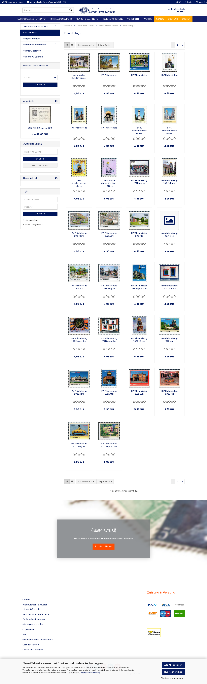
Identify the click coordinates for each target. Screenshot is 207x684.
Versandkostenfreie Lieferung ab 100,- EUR (46, 2)
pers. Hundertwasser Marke (139, 130)
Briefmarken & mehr (61, 18)
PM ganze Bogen (31, 38)
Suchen (186, 18)
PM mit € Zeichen (32, 50)
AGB (24, 634)
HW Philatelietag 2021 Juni (169, 235)
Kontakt (26, 599)
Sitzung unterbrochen (33, 624)
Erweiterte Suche (40, 165)
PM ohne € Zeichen (33, 56)
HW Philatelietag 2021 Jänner (139, 182)
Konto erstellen (30, 220)
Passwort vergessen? (33, 224)
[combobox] (86, 45)
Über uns (173, 18)
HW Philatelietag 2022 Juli (169, 392)
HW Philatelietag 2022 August (79, 445)
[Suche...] (71, 10)
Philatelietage (30, 32)
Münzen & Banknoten (87, 18)
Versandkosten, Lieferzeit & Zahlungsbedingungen (35, 616)
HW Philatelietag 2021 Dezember (109, 340)
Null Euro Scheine (113, 18)
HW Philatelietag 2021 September (139, 287)
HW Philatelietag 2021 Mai (139, 234)
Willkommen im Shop (12, 2)
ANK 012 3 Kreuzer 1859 (39, 128)
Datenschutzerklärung (90, 672)
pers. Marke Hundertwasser (79, 76)
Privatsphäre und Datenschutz (37, 639)
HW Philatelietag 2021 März (79, 234)
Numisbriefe (133, 18)
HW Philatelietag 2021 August (109, 287)
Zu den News (103, 546)
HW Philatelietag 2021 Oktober (169, 287)
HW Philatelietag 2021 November (79, 340)
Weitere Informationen (172, 678)
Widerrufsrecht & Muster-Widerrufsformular (35, 607)
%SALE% (160, 18)
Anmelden (40, 84)
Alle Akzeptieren (173, 665)
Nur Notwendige (173, 671)
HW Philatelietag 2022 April (79, 392)
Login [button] (188, 2)
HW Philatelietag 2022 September (109, 445)
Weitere (148, 18)
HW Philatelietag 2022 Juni (139, 392)
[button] (178, 2)
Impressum (28, 629)
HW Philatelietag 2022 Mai (109, 392)
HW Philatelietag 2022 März (169, 340)
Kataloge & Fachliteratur (31, 18)
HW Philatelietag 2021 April (109, 234)
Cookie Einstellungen (32, 649)
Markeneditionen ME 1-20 (35, 26)
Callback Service (30, 644)
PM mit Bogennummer (34, 44)
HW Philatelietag (109, 75)
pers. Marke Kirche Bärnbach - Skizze (109, 183)
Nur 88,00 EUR (40, 134)
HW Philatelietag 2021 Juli (79, 287)
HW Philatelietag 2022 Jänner (139, 340)
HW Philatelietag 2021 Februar (169, 182)
